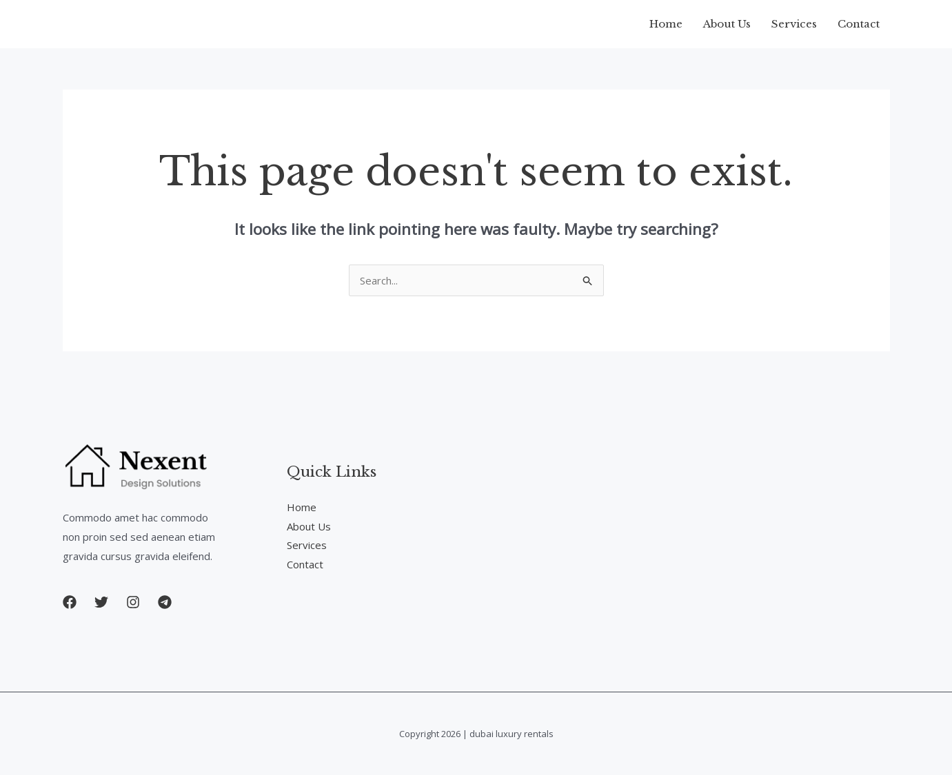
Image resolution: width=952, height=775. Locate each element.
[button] (70, 602)
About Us (727, 23)
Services (794, 23)
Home (665, 23)
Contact (859, 23)
